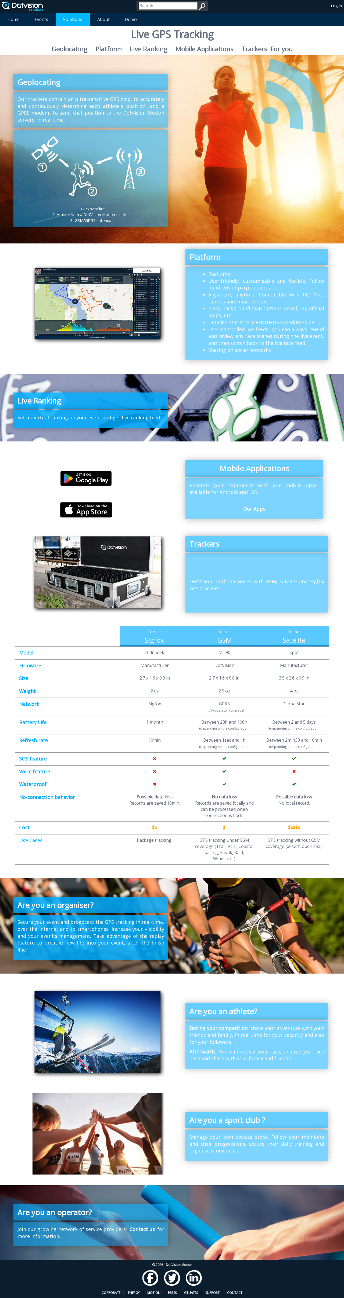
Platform (108, 48)
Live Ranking (148, 48)
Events (41, 19)
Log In (336, 5)
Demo (131, 19)
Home (14, 19)
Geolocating (69, 48)
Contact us (142, 1229)
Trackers (254, 48)
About (103, 19)
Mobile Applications (204, 48)
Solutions (72, 19)
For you (281, 48)
